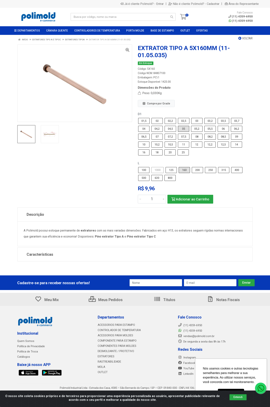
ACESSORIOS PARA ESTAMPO (116, 325)
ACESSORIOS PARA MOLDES (115, 335)
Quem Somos (25, 341)
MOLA (101, 367)
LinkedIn (186, 374)
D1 (140, 114)
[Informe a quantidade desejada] (152, 199)
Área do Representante (242, 3)
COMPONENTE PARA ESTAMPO (117, 340)
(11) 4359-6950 (241, 20)
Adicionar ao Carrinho (190, 199)
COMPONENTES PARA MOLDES (117, 346)
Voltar (245, 38)
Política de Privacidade (31, 346)
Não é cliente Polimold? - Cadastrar (193, 3)
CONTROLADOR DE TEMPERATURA (119, 330)
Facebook (187, 363)
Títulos (164, 300)
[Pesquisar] (172, 17)
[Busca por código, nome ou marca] (119, 17)
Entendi (238, 397)
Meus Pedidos (106, 300)
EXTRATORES (106, 356)
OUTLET (103, 372)
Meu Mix (47, 300)
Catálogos (23, 356)
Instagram (187, 357)
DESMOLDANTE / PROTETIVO (116, 351)
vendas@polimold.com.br (196, 336)
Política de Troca (27, 351)
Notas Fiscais (223, 300)
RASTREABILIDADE (109, 361)
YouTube (186, 368)
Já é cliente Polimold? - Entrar (142, 3)
